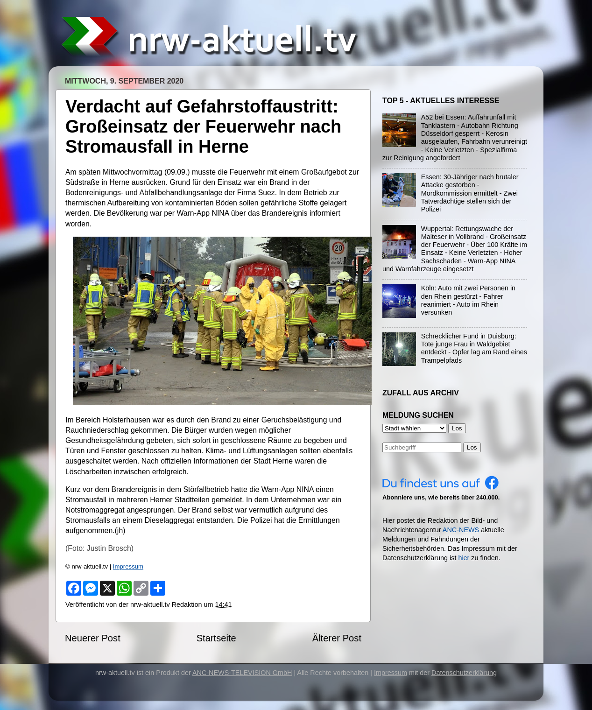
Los (472, 447)
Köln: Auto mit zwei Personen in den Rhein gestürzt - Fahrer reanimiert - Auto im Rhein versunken (468, 300)
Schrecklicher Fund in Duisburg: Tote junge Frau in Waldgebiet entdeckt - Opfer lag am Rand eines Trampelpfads (474, 348)
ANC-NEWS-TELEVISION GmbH (242, 672)
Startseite (216, 638)
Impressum (128, 566)
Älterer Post (336, 638)
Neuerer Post (92, 638)
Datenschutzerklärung (464, 672)
